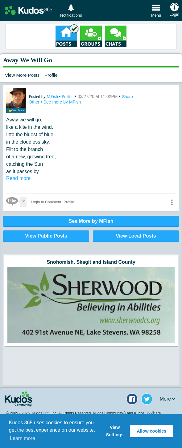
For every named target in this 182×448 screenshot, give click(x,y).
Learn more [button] (22, 438)
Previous (6, 392)
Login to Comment (46, 202)
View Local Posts (136, 235)
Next (176, 392)
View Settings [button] (115, 431)
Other (35, 102)
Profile (51, 75)
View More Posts (22, 75)
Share (127, 96)
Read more (18, 178)
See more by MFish (62, 102)
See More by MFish (91, 221)
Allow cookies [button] (151, 431)
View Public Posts (46, 235)
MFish (53, 96)
